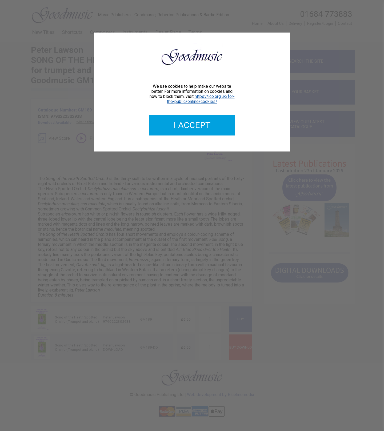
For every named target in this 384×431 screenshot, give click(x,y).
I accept (192, 125)
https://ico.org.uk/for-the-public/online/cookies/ (201, 99)
